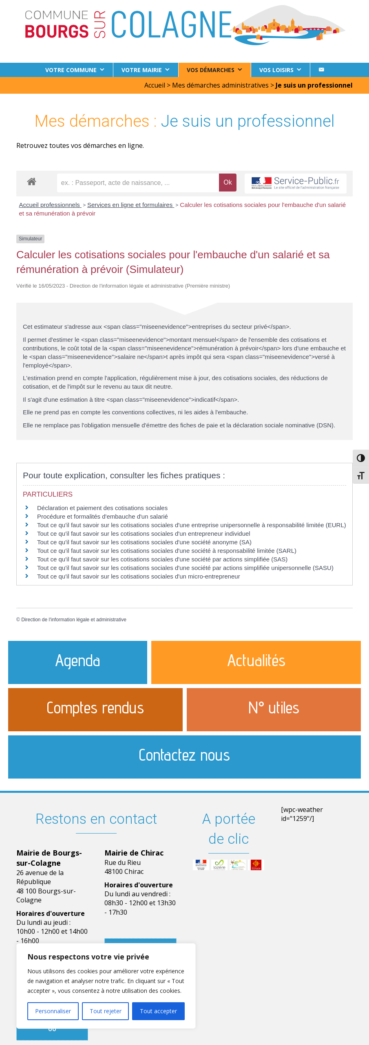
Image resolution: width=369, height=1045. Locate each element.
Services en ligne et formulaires (130, 204)
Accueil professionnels (50, 204)
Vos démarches (210, 70)
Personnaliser (53, 1011)
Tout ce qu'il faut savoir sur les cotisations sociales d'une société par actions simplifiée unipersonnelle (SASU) (185, 567)
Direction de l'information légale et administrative (73, 620)
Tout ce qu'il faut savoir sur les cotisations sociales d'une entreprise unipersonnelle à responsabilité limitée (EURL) (191, 524)
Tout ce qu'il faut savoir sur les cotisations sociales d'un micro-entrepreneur (138, 576)
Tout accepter (158, 1011)
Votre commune (71, 70)
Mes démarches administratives (220, 85)
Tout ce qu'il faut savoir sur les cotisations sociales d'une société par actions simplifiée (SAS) (162, 559)
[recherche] (138, 183)
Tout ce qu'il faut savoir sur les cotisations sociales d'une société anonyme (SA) (144, 542)
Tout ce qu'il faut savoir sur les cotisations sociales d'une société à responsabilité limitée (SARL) (166, 550)
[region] (106, 986)
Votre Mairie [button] (142, 70)
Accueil (154, 85)
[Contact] (321, 70)
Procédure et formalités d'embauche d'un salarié (102, 516)
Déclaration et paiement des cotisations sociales (102, 507)
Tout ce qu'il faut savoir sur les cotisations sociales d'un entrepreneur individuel (143, 533)
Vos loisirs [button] (276, 70)
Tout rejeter (106, 1011)
